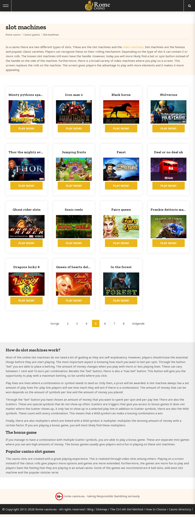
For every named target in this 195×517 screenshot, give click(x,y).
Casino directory (180, 512)
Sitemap (101, 512)
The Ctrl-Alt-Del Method (126, 512)
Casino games (31, 34)
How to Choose (156, 512)
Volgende (138, 326)
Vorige (54, 326)
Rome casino (13, 34)
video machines (133, 47)
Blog (90, 512)
